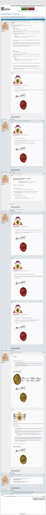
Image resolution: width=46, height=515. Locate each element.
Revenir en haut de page (4, 172)
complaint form (22, 140)
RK (31, 7)
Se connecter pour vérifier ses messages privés (27, 11)
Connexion (35, 11)
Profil (20, 11)
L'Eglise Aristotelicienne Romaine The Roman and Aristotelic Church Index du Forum (20, 16)
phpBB (21, 513)
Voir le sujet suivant (42, 18)
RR (34, 6)
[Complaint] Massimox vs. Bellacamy (10, 14)
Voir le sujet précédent (36, 18)
